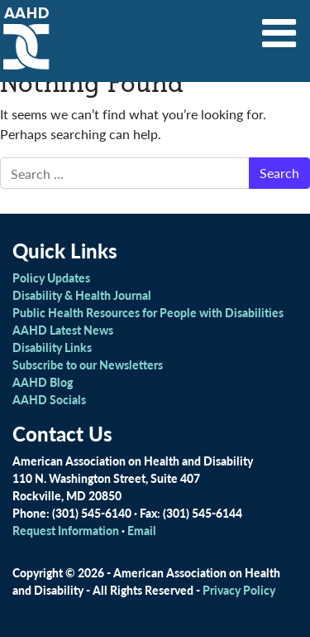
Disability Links (52, 347)
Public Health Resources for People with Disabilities (148, 312)
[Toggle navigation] (279, 27)
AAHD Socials (49, 399)
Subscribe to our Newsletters (87, 364)
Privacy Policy (239, 590)
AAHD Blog (42, 382)
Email (141, 530)
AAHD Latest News (62, 329)
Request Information (65, 530)
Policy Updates (51, 277)
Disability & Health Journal (81, 295)
